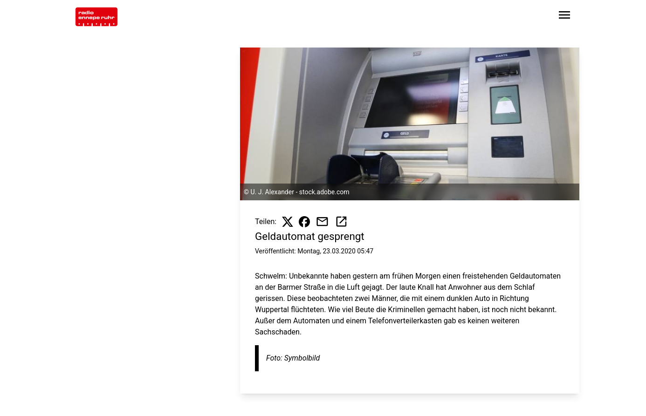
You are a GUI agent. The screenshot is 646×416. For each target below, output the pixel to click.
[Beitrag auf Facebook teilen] (304, 221)
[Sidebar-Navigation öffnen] (564, 16)
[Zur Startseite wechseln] (96, 17)
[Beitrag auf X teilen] (287, 221)
